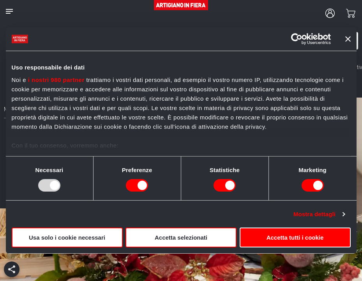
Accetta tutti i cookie (295, 237)
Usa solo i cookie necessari (67, 237)
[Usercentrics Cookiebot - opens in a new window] (297, 39)
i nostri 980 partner (56, 79)
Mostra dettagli (314, 214)
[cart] (350, 13)
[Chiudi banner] (348, 39)
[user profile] (330, 13)
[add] (11, 269)
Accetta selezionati (181, 237)
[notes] (9, 11)
